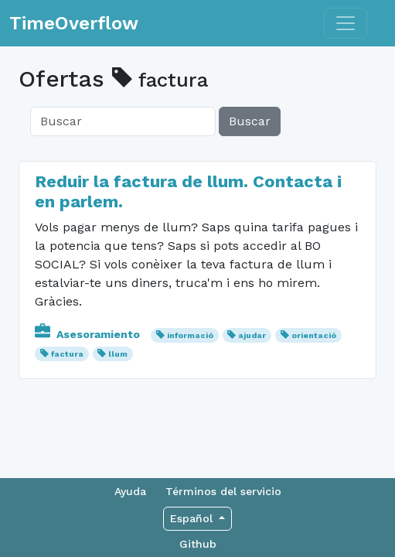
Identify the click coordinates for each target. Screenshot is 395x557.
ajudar (252, 335)
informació (190, 335)
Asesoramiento (89, 334)
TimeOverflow (73, 23)
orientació (313, 335)
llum (118, 354)
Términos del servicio (223, 491)
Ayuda (130, 491)
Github (197, 544)
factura (67, 354)
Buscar (250, 121)
